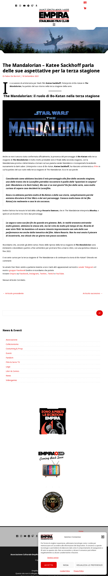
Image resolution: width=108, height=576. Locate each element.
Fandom (9, 351)
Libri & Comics (12, 364)
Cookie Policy (65, 571)
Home (81, 524)
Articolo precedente (13, 287)
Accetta (48, 565)
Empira (13, 267)
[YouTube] (25, 529)
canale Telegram (85, 261)
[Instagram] (21, 529)
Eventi (8, 347)
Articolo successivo (93, 287)
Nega (66, 565)
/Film (96, 160)
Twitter (41, 267)
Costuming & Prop (14, 342)
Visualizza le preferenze (89, 565)
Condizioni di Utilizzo (81, 527)
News (8, 369)
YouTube (57, 267)
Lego (8, 360)
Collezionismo (12, 338)
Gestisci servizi (52, 557)
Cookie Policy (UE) (81, 530)
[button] (102, 537)
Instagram (32, 267)
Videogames (11, 373)
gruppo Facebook (16, 264)
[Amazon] (37, 529)
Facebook (23, 267)
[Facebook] (17, 529)
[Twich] (33, 529)
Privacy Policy (79, 571)
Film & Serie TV (12, 356)
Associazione (11, 333)
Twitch (49, 267)
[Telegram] (29, 529)
